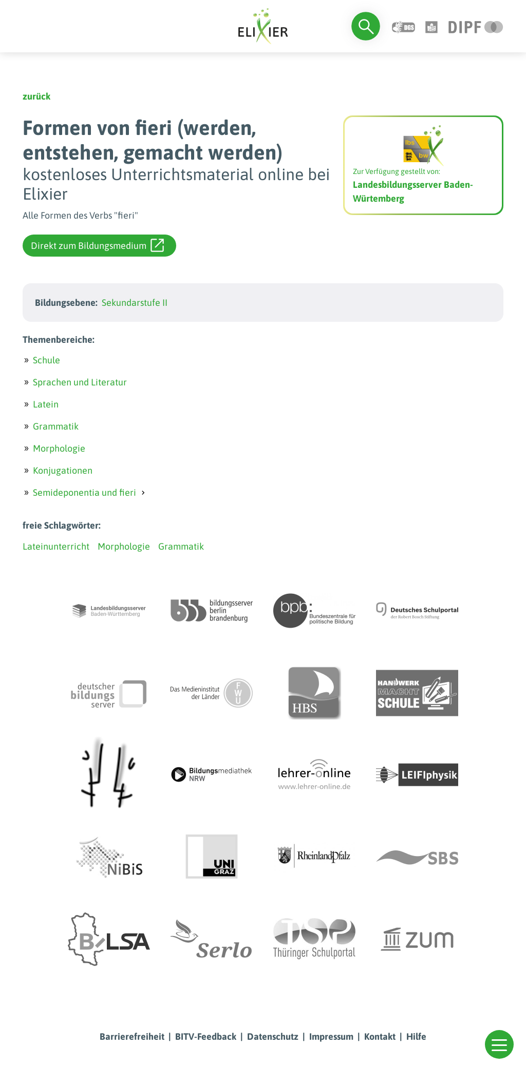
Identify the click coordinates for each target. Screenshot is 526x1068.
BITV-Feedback (205, 1036)
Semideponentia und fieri (84, 492)
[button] (499, 1044)
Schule (46, 360)
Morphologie (59, 448)
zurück (36, 96)
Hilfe (416, 1036)
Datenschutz (272, 1036)
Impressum (331, 1036)
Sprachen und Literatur (80, 382)
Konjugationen (62, 470)
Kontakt (380, 1036)
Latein (46, 404)
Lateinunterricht (56, 546)
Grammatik (56, 426)
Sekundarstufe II (134, 302)
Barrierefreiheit (132, 1036)
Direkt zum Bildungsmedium (97, 245)
